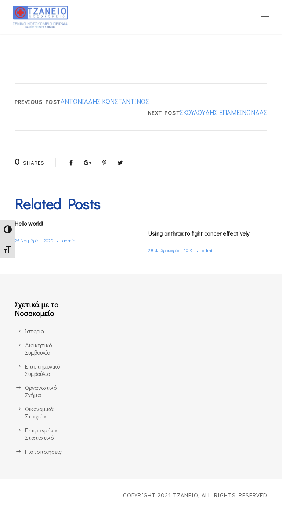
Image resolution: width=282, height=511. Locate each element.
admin (72, 240)
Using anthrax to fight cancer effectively (204, 233)
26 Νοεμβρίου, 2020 (36, 240)
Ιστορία (34, 331)
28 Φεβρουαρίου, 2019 (172, 250)
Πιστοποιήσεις (43, 451)
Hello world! (31, 223)
